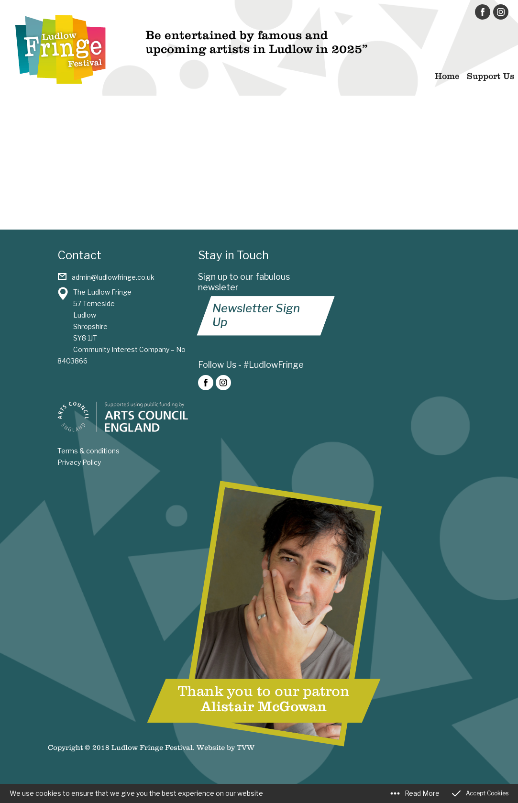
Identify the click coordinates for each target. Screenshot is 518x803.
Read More (422, 793)
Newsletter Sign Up (256, 315)
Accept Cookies (487, 793)
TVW (245, 747)
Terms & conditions (88, 451)
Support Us (490, 76)
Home (447, 76)
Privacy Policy (79, 462)
